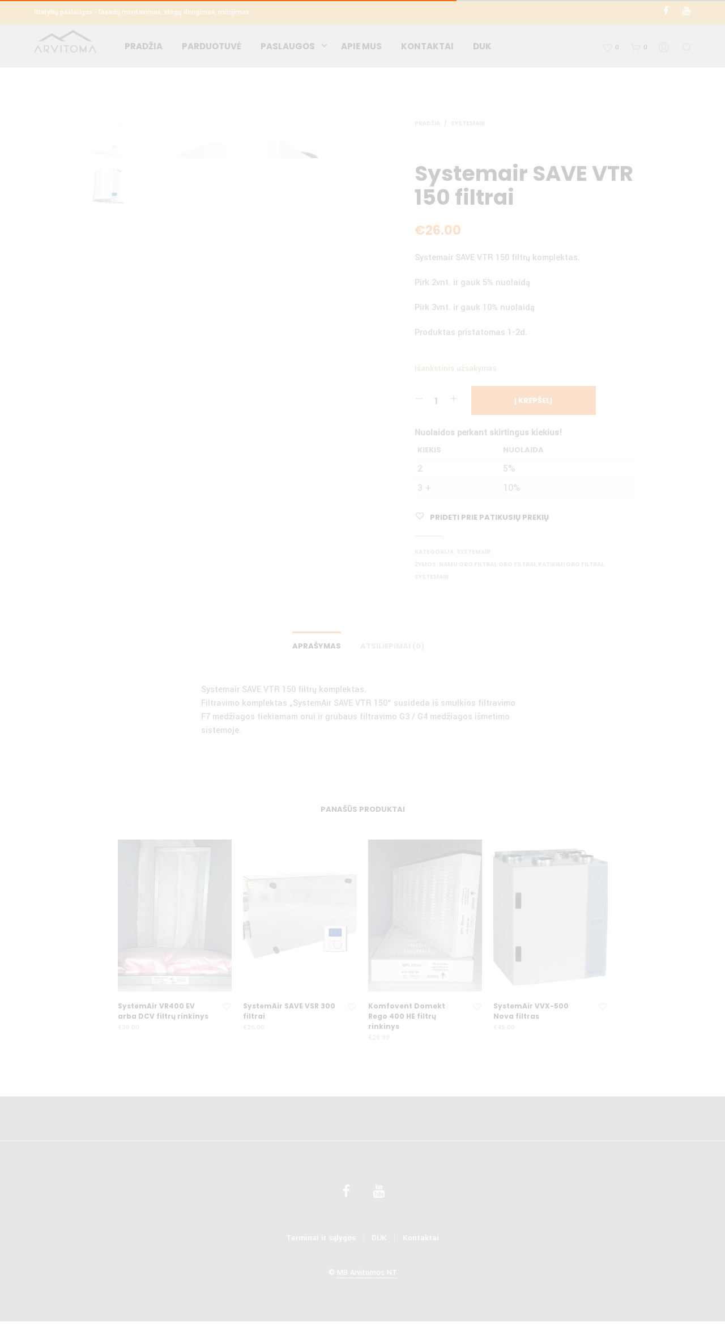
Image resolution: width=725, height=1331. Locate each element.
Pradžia (144, 48)
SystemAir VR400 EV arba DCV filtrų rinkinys (163, 1014)
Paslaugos (288, 48)
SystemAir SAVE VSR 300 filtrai (289, 1014)
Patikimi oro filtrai (570, 564)
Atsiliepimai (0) (392, 648)
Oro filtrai (516, 564)
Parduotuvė (211, 48)
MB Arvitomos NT (367, 1276)
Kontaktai (427, 48)
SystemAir (468, 123)
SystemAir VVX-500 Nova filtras (531, 1014)
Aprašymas (316, 648)
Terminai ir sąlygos (321, 1240)
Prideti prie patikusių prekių (489, 517)
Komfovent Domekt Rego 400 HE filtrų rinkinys (406, 1019)
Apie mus (361, 48)
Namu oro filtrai (467, 564)
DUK (482, 48)
